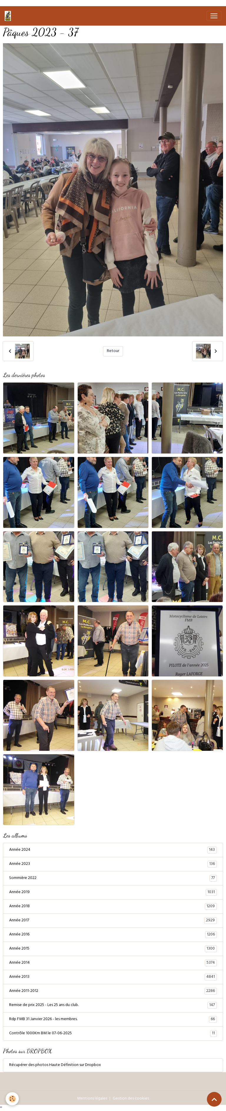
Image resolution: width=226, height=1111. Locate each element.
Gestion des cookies (131, 1099)
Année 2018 (113, 907)
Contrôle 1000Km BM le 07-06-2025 (113, 1034)
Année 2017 (113, 921)
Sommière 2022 (113, 878)
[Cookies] (12, 1098)
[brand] (9, 16)
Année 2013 (113, 977)
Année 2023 (113, 864)
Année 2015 (113, 949)
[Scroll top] (214, 1099)
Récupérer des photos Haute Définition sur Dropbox (55, 1065)
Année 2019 (113, 892)
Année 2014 (113, 963)
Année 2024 (113, 850)
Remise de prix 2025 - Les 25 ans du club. (113, 1005)
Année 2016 (113, 935)
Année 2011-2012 (113, 991)
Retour (113, 351)
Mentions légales (92, 1099)
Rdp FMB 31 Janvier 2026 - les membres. (113, 1019)
